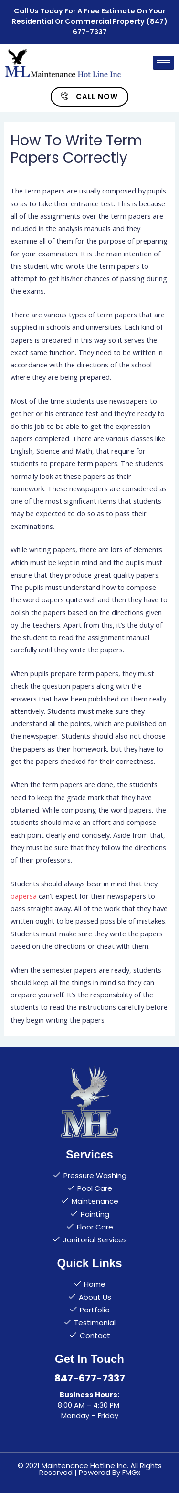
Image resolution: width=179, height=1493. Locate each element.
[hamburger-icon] (163, 63)
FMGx (131, 1472)
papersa (24, 896)
